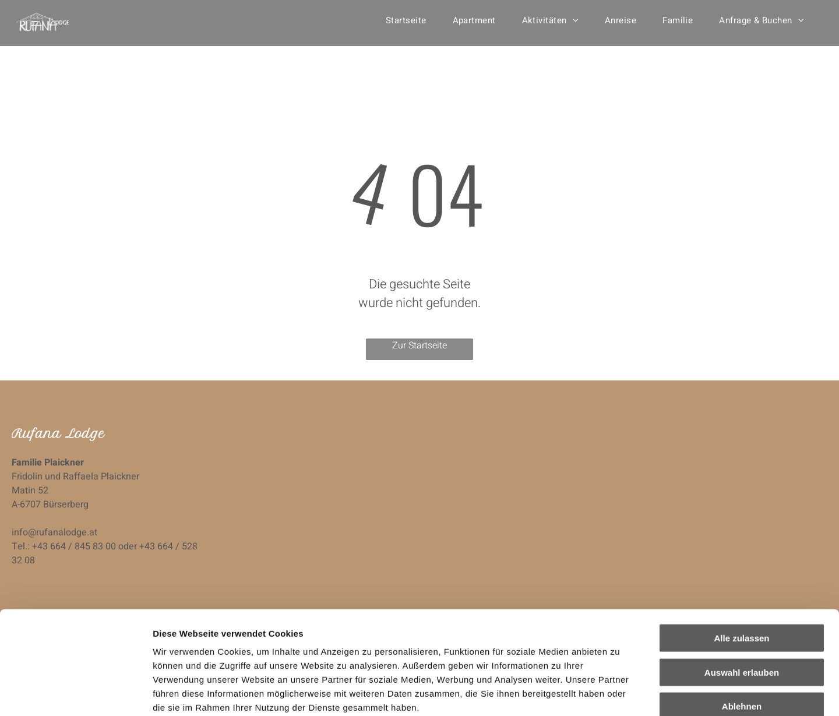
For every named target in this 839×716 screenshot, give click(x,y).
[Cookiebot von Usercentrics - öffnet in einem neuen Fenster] (75, 693)
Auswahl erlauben (741, 583)
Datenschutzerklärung (202, 646)
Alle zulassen (741, 548)
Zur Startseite (419, 345)
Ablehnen (742, 617)
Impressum (286, 646)
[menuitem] (410, 20)
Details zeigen (619, 693)
